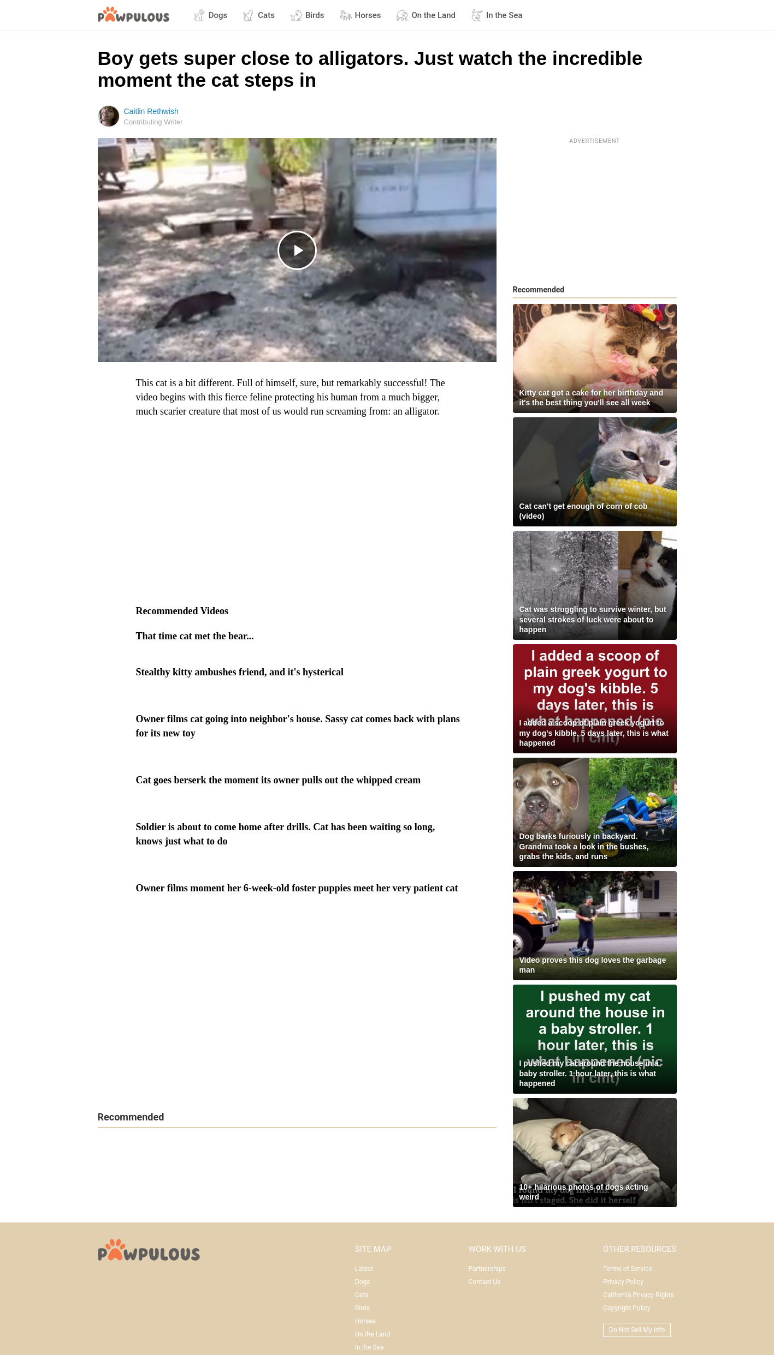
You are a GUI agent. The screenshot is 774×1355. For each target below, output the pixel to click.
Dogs (210, 15)
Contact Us (485, 1282)
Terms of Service (627, 1269)
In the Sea (497, 15)
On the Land (426, 15)
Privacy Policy (623, 1282)
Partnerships (487, 1269)
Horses (360, 15)
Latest (364, 1269)
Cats (259, 15)
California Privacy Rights (638, 1295)
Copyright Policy (626, 1308)
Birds (307, 15)
